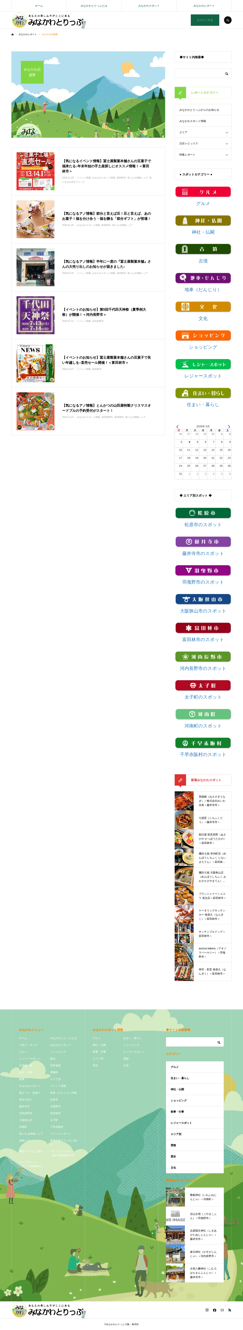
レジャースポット (29, 1058)
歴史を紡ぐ (25, 1099)
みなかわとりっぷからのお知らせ (199, 109)
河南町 (23, 1126)
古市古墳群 (25, 1065)
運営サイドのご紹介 (31, 1151)
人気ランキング (28, 1044)
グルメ (23, 1051)
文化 (126, 1065)
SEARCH (228, 20)
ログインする (205, 20)
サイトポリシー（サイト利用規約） (31, 1164)
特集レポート (187, 154)
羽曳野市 (55, 1106)
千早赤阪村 (56, 1126)
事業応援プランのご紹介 (63, 1142)
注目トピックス (188, 143)
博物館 (54, 1072)
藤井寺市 (24, 1106)
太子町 (54, 1120)
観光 (52, 1058)
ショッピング (58, 1051)
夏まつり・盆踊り (29, 1092)
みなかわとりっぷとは (94, 5)
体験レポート (27, 1140)
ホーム (39, 5)
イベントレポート (60, 1133)
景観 (126, 1058)
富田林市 (55, 1113)
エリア (183, 132)
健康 (21, 1079)
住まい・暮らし (132, 1038)
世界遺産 (55, 1065)
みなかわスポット (149, 5)
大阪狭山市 (25, 1120)
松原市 (54, 1099)
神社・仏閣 (25, 1072)
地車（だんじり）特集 (63, 1092)
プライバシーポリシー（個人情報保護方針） (63, 1153)
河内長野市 (25, 1113)
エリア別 (55, 1079)
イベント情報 (58, 1085)
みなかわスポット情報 (192, 121)
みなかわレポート (204, 5)
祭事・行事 (99, 1051)
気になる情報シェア (31, 1133)
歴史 (95, 1065)
